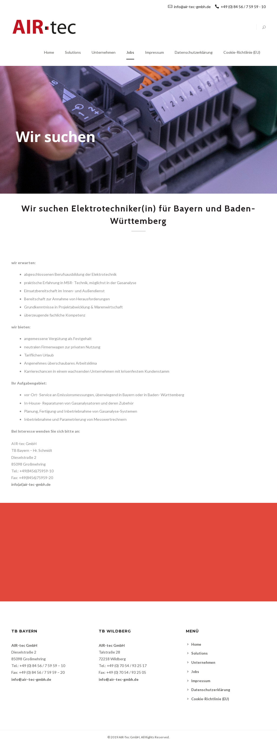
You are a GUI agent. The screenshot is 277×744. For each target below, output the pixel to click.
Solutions (199, 653)
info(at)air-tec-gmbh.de (31, 484)
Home (196, 644)
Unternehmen (203, 662)
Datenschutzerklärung (210, 690)
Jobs (195, 671)
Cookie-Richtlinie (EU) (210, 699)
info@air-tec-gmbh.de (192, 6)
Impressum (200, 681)
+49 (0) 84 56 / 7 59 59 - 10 (240, 6)
